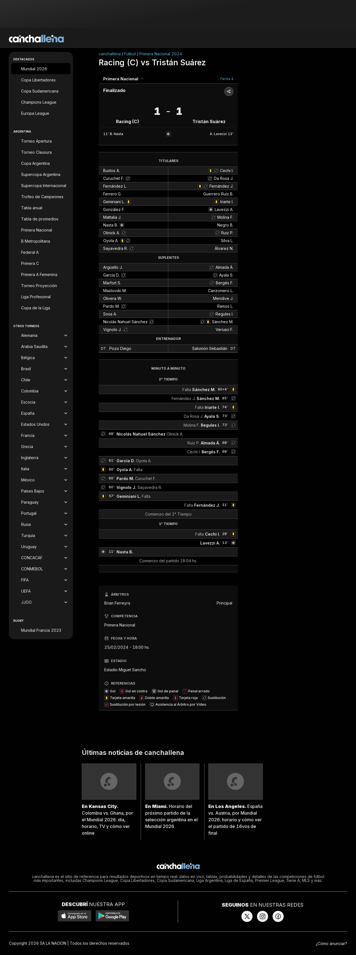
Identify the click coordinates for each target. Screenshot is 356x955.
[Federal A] (41, 252)
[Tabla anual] (41, 207)
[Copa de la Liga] (41, 307)
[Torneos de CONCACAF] (41, 557)
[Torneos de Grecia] (41, 446)
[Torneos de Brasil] (41, 368)
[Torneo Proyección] (41, 285)
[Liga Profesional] (41, 296)
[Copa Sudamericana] (41, 90)
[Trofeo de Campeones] (41, 196)
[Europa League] (41, 113)
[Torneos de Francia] (41, 435)
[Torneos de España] (41, 413)
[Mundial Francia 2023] (41, 630)
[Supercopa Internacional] (41, 185)
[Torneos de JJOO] (41, 602)
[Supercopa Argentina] (41, 174)
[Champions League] (41, 102)
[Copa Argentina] (41, 163)
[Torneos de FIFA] (41, 580)
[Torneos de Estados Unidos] (41, 424)
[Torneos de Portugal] (41, 513)
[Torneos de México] (41, 480)
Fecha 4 (226, 79)
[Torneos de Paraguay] (41, 502)
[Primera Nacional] (41, 229)
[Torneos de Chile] (41, 380)
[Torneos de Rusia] (41, 524)
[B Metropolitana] (41, 241)
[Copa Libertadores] (41, 79)
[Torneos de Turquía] (41, 535)
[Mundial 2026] (41, 68)
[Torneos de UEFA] (41, 591)
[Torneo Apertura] (41, 140)
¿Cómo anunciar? (331, 943)
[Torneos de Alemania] (41, 335)
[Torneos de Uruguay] (41, 546)
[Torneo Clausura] (41, 152)
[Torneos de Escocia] (41, 402)
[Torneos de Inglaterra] (41, 457)
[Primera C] (41, 263)
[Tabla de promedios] (41, 218)
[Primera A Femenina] (41, 274)
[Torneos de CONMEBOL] (41, 569)
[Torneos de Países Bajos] (41, 491)
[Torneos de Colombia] (41, 391)
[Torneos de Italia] (41, 468)
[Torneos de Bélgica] (41, 357)
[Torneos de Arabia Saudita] (41, 346)
